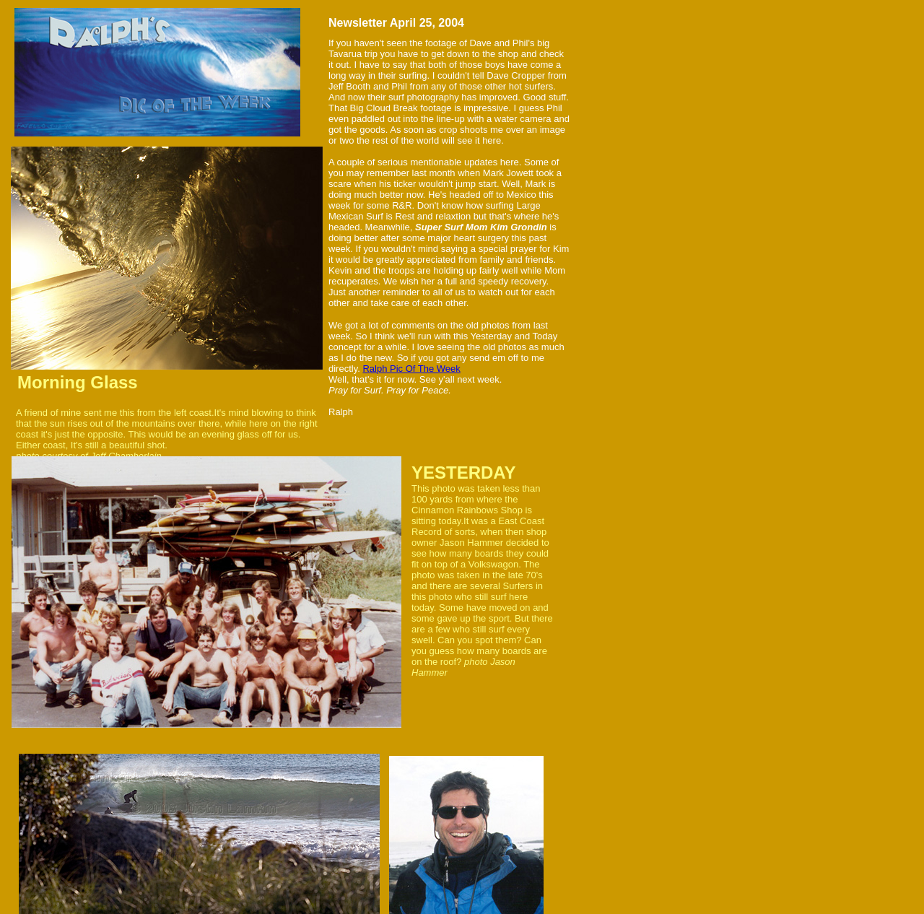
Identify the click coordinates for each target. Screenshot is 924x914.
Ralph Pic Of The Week (411, 368)
